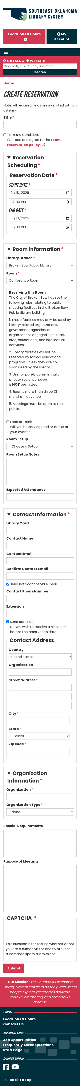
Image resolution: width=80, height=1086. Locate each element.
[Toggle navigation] (5, 52)
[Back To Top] (40, 1080)
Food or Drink (21, 421)
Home (8, 83)
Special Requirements (23, 825)
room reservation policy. (34, 142)
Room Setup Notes (22, 454)
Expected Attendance (25, 489)
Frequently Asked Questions (28, 1045)
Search (40, 72)
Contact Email (19, 553)
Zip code (16, 744)
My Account (61, 37)
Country (16, 649)
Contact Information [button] (40, 514)
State (14, 728)
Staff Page (12, 1050)
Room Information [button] (36, 249)
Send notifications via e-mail (33, 584)
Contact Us (13, 1024)
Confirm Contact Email (27, 568)
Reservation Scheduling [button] (25, 161)
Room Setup (17, 439)
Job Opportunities (19, 1039)
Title (7, 117)
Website (37, 60)
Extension (15, 606)
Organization (21, 664)
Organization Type (23, 804)
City (12, 713)
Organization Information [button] (27, 777)
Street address (22, 680)
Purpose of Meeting (20, 861)
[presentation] (38, 933)
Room (11, 273)
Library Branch (19, 258)
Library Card (17, 523)
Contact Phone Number (27, 591)
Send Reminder (22, 621)
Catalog (15, 60)
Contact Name (19, 538)
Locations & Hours (24, 34)
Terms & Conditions (23, 134)
